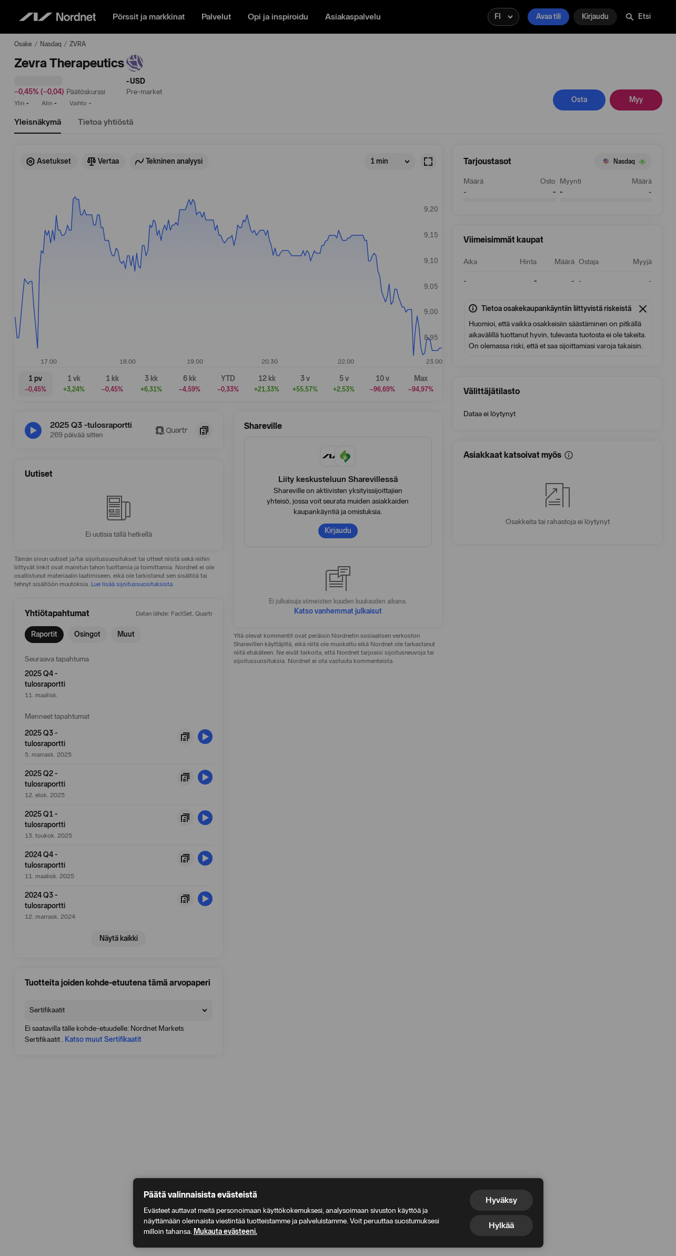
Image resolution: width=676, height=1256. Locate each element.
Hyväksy (501, 1200)
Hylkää (501, 1225)
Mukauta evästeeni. (225, 1231)
